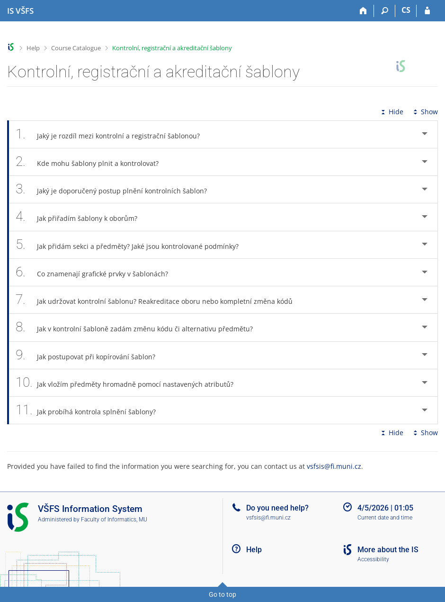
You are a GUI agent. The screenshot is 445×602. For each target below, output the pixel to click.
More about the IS (387, 549)
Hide (391, 111)
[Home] (363, 11)
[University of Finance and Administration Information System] (20, 11)
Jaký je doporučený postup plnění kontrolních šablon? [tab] (116, 189)
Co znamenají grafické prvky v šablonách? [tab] (97, 272)
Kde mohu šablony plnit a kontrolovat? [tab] (92, 162)
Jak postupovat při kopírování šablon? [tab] (91, 355)
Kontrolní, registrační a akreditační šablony (172, 48)
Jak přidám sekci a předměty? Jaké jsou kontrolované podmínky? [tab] (132, 245)
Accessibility (373, 559)
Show (424, 111)
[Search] (384, 11)
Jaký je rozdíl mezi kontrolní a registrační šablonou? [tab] (113, 134)
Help (33, 48)
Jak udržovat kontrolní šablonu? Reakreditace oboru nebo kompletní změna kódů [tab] (159, 300)
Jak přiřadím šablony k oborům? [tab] (82, 217)
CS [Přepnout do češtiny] (405, 10)
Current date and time (384, 517)
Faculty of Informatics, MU (114, 519)
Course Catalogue (76, 48)
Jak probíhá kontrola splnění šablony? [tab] (91, 410)
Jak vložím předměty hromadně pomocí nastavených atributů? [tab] (130, 382)
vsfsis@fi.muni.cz (334, 466)
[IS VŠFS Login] (427, 11)
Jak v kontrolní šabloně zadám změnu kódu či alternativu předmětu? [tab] (139, 327)
